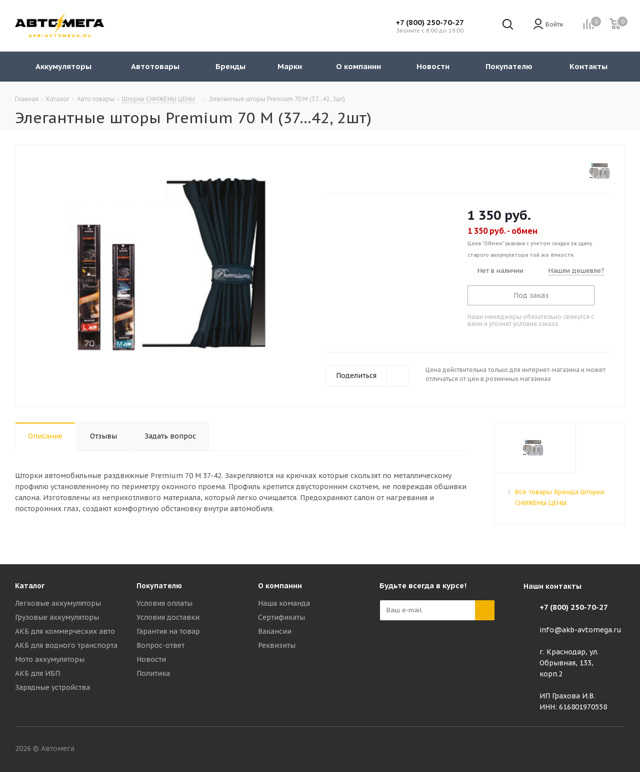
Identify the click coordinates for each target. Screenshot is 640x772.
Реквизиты (277, 645)
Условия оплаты (164, 603)
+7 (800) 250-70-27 (430, 22)
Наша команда (284, 603)
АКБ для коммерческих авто (65, 631)
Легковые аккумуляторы (58, 603)
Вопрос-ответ (160, 645)
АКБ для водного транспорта (66, 645)
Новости (151, 659)
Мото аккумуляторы (49, 659)
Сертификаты (281, 617)
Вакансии (275, 631)
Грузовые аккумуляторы (57, 617)
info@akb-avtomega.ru (581, 629)
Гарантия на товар (168, 631)
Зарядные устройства (52, 687)
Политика (153, 673)
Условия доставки (168, 617)
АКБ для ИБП (37, 673)
